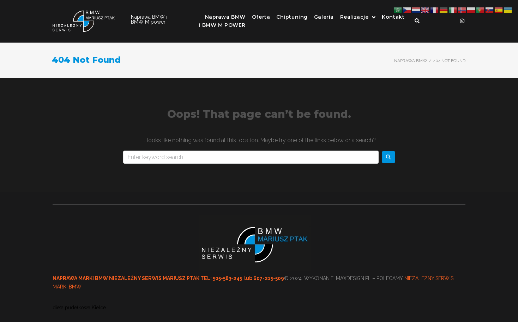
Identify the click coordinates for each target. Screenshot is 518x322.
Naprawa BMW (410, 60)
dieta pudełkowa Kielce (79, 307)
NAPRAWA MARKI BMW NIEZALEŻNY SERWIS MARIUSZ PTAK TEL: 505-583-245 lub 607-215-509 (168, 278)
